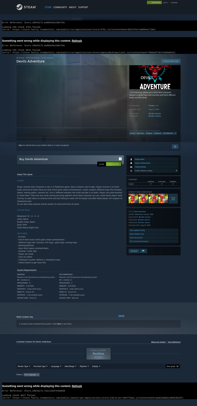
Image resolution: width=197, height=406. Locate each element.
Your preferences (174, 345)
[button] (113, 167)
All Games (20, 61)
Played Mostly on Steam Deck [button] (99, 380)
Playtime (83, 371)
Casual (132, 136)
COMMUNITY (60, 7)
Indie (151, 218)
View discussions (136, 241)
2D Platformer (168, 136)
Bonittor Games (155, 117)
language (174, 2)
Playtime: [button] (79, 380)
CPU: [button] (136, 380)
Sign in (21, 149)
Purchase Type (40, 371)
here (59, 327)
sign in (165, 2)
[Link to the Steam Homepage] (28, 9)
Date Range (69, 371)
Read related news (137, 237)
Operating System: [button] (121, 380)
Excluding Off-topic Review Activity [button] (57, 380)
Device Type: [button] (156, 380)
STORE (48, 7)
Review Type (23, 371)
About (72, 7)
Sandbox (149, 136)
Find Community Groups (139, 245)
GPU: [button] (145, 380)
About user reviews (158, 345)
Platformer (157, 136)
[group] (98, 380)
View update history (137, 234)
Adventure (140, 136)
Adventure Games (33, 61)
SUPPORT (83, 7)
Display (95, 371)
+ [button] (175, 136)
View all (121, 319)
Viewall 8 (173, 202)
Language (55, 371)
